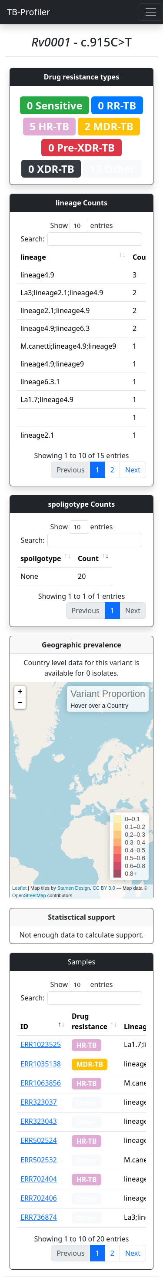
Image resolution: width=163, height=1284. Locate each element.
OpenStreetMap (29, 895)
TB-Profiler (28, 12)
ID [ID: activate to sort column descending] (24, 1026)
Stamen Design (73, 888)
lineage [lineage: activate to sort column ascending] (33, 257)
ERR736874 (38, 1217)
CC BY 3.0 (104, 888)
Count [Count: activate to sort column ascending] (88, 558)
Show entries (81, 225)
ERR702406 (38, 1198)
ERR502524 (38, 1140)
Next (132, 470)
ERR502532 (38, 1160)
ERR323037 (38, 1102)
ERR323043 (38, 1121)
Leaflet (19, 888)
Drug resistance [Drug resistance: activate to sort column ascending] (89, 1021)
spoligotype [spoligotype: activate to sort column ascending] (40, 558)
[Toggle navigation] (151, 12)
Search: (82, 239)
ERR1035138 (40, 1064)
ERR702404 (38, 1179)
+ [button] (20, 692)
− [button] (20, 703)
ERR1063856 (40, 1083)
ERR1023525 (40, 1044)
